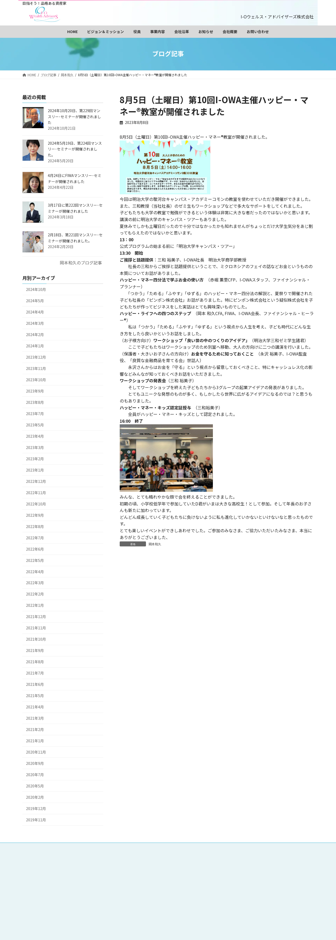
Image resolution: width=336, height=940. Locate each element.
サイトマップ (158, 881)
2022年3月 (35, 583)
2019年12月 (36, 808)
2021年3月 (35, 718)
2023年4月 (35, 436)
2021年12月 (36, 616)
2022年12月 (36, 481)
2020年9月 (35, 763)
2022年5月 (35, 560)
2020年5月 (35, 785)
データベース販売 (198, 870)
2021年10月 (36, 639)
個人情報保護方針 (245, 876)
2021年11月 (36, 628)
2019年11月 (36, 819)
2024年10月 (36, 289)
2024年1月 (35, 345)
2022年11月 (36, 492)
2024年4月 (35, 312)
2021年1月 (35, 740)
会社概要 (179, 876)
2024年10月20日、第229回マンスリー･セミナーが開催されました (74, 116)
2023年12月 (36, 357)
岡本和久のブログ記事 (81, 263)
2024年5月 (35, 300)
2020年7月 (35, 774)
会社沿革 (263, 870)
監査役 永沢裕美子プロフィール (232, 864)
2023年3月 (35, 447)
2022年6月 (35, 549)
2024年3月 (35, 323)
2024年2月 (35, 334)
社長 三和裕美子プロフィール (171, 864)
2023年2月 (35, 458)
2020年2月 (35, 797)
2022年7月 (35, 537)
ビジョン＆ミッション (186, 858)
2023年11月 (36, 368)
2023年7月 (35, 413)
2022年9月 (35, 515)
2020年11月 (36, 752)
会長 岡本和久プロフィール (238, 858)
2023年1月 (35, 470)
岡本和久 (155, 544)
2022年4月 (35, 571)
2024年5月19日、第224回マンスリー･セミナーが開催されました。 (75, 149)
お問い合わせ (209, 876)
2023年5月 (35, 424)
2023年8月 (35, 402)
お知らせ (154, 876)
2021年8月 (35, 662)
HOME (152, 858)
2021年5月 (35, 695)
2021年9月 (35, 650)
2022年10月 (36, 503)
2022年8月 (35, 526)
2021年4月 (35, 707)
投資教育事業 (234, 870)
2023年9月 (35, 391)
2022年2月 (35, 594)
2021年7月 (35, 673)
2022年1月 (35, 605)
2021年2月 (35, 729)
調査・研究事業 (160, 870)
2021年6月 (35, 684)
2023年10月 (36, 379)
